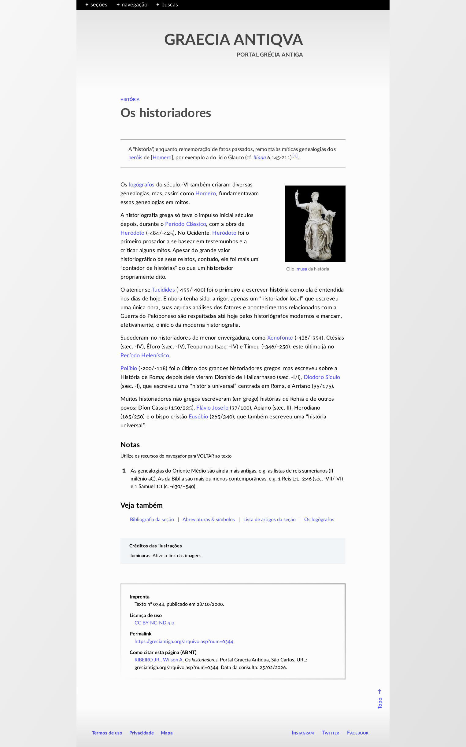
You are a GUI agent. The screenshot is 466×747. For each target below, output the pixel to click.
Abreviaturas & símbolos (209, 519)
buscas (169, 5)
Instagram (303, 732)
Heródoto (132, 233)
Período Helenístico (144, 356)
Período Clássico (185, 224)
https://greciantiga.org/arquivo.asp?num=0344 (184, 641)
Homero (162, 157)
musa (302, 269)
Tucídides (163, 290)
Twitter (330, 732)
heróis (135, 157)
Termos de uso (107, 733)
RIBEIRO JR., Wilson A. (159, 659)
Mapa (167, 733)
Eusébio (198, 417)
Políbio (128, 368)
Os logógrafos (319, 519)
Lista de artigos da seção (269, 519)
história (129, 99)
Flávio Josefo (212, 408)
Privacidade (141, 733)
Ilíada (259, 157)
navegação (134, 5)
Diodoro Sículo (322, 377)
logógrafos (142, 185)
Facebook (358, 732)
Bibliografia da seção (152, 519)
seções (99, 5)
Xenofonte (280, 338)
